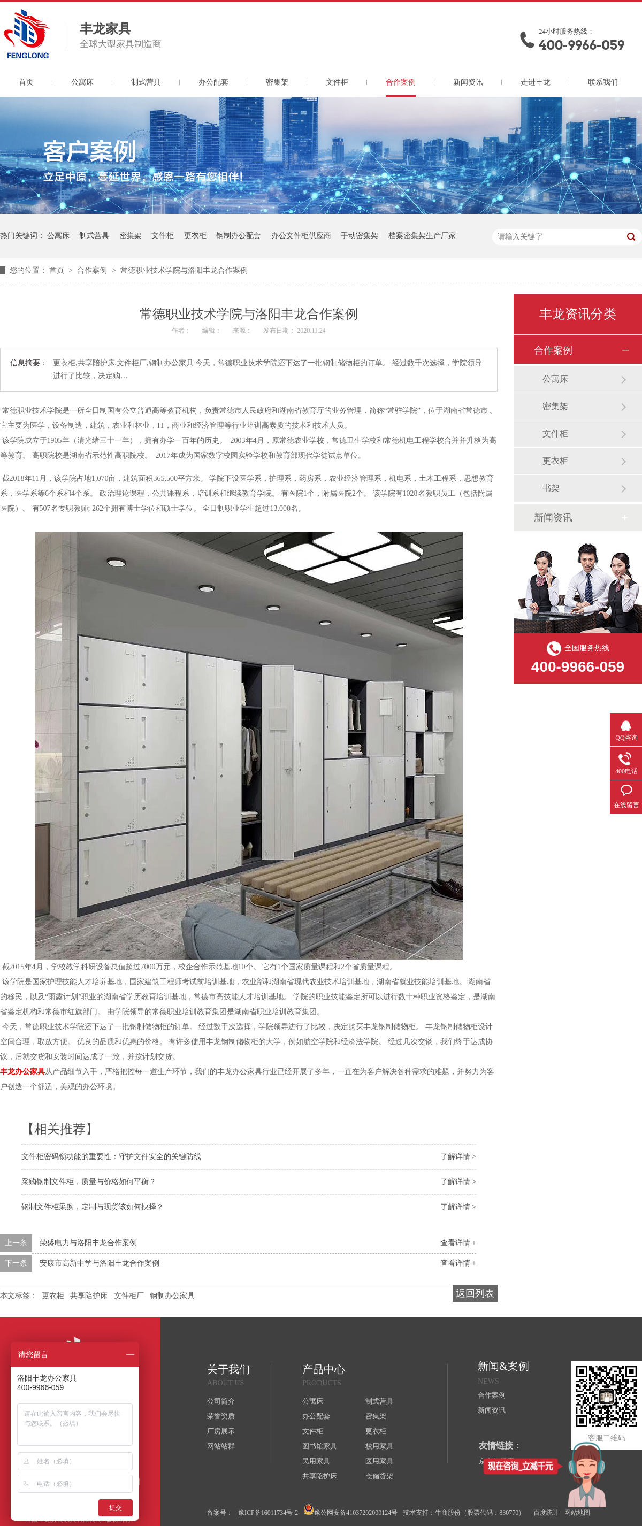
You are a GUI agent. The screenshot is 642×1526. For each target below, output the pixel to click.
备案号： (220, 1512)
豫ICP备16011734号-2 (268, 1512)
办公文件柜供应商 (301, 236)
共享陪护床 (89, 1296)
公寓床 (82, 82)
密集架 (277, 82)
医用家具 (379, 1461)
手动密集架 (359, 236)
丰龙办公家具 (22, 1072)
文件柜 (337, 82)
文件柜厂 (129, 1296)
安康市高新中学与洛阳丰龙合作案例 (99, 1263)
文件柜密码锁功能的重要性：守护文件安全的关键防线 (111, 1157)
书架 (551, 488)
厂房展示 (221, 1431)
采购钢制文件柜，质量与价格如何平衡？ (88, 1182)
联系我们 (603, 82)
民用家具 (316, 1461)
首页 (26, 82)
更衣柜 (195, 236)
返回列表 (475, 1293)
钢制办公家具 (172, 1296)
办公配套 (213, 82)
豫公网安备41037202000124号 (350, 1510)
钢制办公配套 (238, 236)
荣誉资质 (221, 1416)
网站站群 (221, 1446)
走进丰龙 (536, 82)
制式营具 (146, 82)
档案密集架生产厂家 (422, 236)
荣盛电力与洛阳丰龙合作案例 (88, 1243)
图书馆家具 (319, 1446)
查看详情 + (458, 1243)
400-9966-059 (581, 45)
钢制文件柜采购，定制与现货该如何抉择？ (92, 1207)
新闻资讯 (468, 82)
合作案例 (401, 82)
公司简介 (221, 1401)
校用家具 (379, 1446)
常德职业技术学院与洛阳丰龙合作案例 (184, 270)
